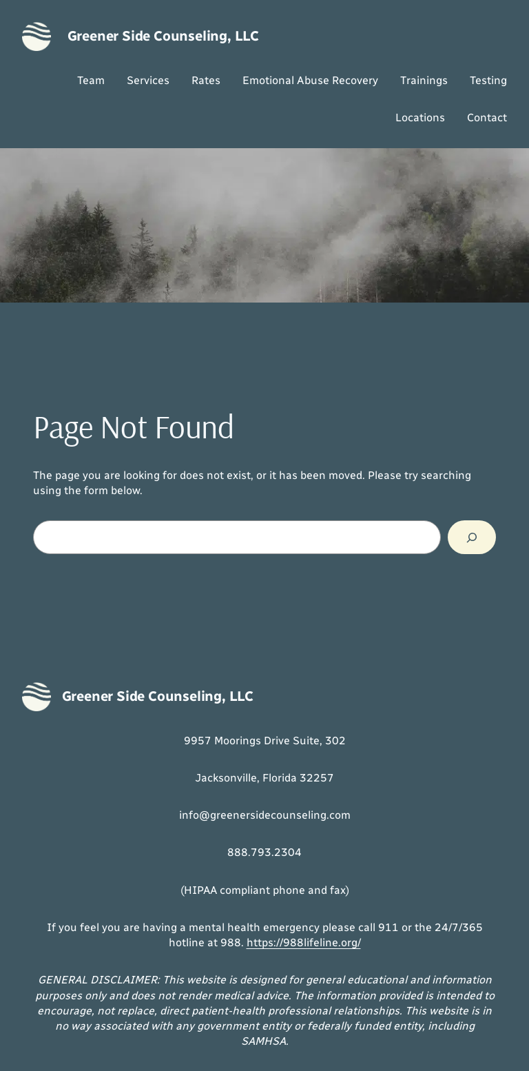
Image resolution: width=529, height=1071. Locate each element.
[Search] (472, 537)
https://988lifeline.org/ (304, 942)
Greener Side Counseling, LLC (163, 36)
